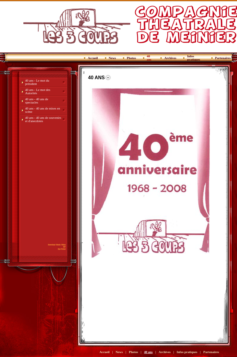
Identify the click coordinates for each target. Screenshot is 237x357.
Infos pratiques (193, 58)
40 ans (149, 58)
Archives (170, 58)
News (112, 58)
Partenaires (223, 58)
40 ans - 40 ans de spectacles (36, 101)
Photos (131, 58)
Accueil (93, 58)
